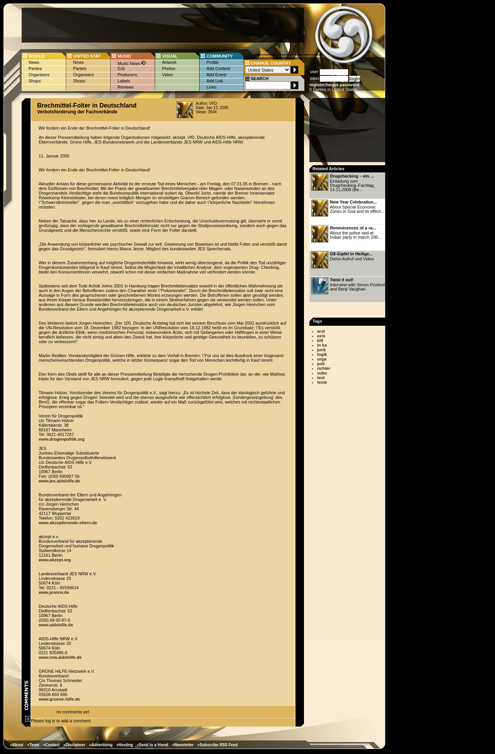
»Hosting (124, 745)
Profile (212, 62)
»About (16, 745)
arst (321, 331)
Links (212, 87)
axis (321, 335)
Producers (127, 74)
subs (322, 373)
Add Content (218, 68)
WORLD (37, 56)
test (321, 377)
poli (321, 363)
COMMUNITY (220, 56)
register (317, 84)
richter (323, 368)
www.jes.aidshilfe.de (59, 481)
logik (322, 354)
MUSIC (124, 56)
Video (167, 74)
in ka (322, 345)
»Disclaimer (74, 745)
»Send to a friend (152, 745)
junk (321, 349)
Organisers (39, 74)
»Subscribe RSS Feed (217, 745)
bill (320, 340)
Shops (35, 81)
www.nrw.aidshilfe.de (60, 657)
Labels (124, 81)
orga (321, 359)
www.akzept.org (55, 559)
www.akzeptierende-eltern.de (68, 522)
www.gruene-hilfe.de (59, 699)
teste (322, 382)
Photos (168, 68)
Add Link (215, 81)
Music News (132, 63)
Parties (35, 68)
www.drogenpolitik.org (62, 439)
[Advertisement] (163, 25)
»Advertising (101, 745)
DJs (121, 68)
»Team (33, 745)
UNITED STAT (87, 56)
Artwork (169, 62)
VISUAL (170, 56)
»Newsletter (183, 745)
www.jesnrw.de (54, 592)
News (34, 62)
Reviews (126, 87)
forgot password (342, 84)
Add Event (216, 74)
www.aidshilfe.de (56, 624)
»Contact (51, 745)
